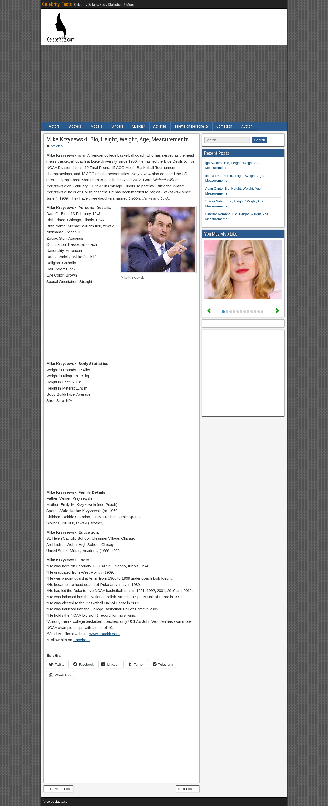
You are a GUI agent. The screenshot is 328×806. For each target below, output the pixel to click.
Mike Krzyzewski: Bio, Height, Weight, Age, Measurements (117, 139)
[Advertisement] (164, 83)
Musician (139, 126)
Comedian (224, 126)
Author (246, 126)
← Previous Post (58, 789)
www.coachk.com (104, 633)
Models (96, 126)
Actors (54, 126)
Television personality (191, 126)
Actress (75, 126)
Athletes (160, 126)
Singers (117, 126)
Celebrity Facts (57, 4)
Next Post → (187, 789)
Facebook (81, 640)
